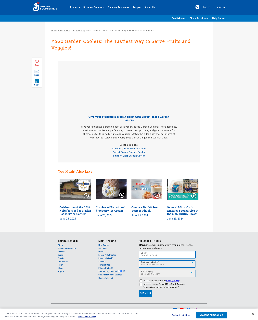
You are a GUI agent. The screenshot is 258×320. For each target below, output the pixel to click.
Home (54, 30)
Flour (60, 265)
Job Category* (148, 271)
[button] (197, 7)
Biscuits (61, 252)
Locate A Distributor (107, 255)
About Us (148, 7)
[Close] (252, 314)
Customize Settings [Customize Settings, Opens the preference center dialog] (181, 315)
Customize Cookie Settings (110, 275)
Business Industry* (150, 262)
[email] (167, 254)
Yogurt (61, 271)
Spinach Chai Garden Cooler (129, 155)
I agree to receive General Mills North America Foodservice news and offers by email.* (164, 285)
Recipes (135, 7)
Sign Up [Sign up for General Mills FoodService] (220, 7)
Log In (206, 7)
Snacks (61, 258)
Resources (65, 30)
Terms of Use (104, 265)
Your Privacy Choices (111, 271)
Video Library (78, 30)
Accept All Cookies (211, 315)
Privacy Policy (105, 268)
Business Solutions (92, 7)
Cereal (60, 255)
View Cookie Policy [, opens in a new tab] (87, 316)
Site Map (102, 261)
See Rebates (178, 18)
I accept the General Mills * (161, 281)
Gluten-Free (63, 261)
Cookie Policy (105, 278)
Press (100, 252)
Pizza (60, 245)
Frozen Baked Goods (67, 248)
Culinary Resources (116, 7)
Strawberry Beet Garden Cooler (129, 148)
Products (73, 7)
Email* (144, 253)
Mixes (60, 268)
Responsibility (105, 258)
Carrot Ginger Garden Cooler (129, 152)
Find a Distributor (199, 18)
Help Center (218, 18)
